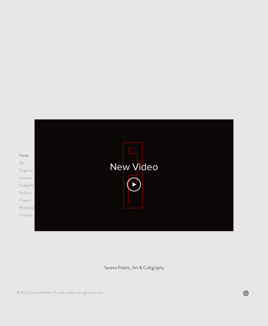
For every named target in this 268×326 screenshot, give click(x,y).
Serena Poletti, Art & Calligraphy (134, 267)
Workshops (27, 207)
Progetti (25, 200)
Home (23, 155)
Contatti (25, 215)
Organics (26, 170)
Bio (21, 163)
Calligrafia (26, 185)
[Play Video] (134, 184)
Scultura (25, 192)
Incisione (25, 178)
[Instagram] (246, 293)
